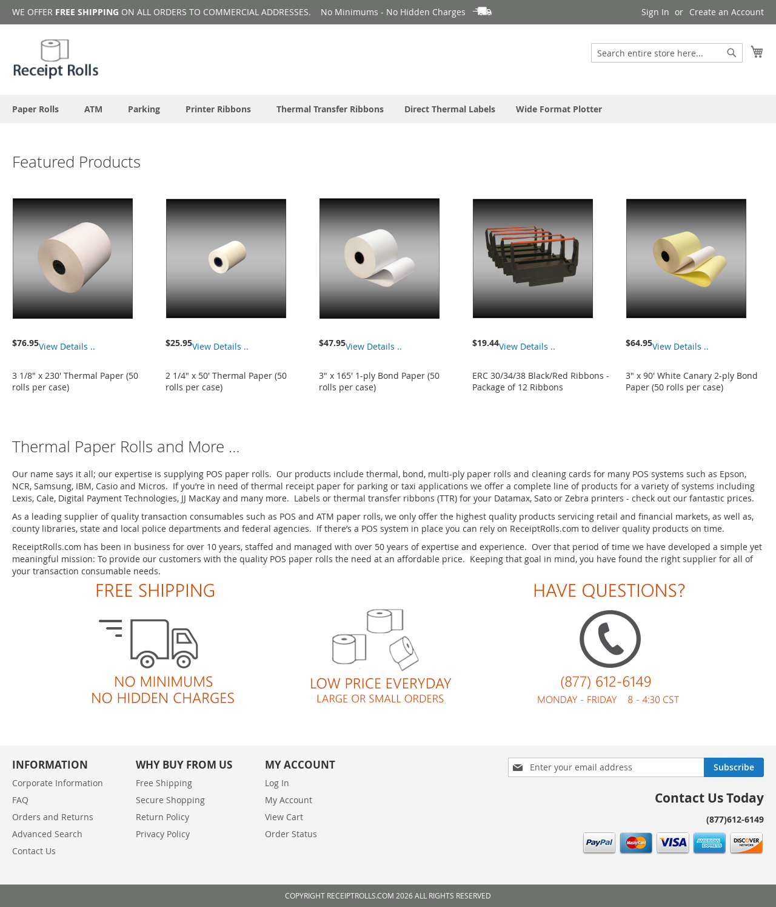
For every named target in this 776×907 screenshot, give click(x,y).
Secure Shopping (170, 800)
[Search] (732, 53)
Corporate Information (57, 783)
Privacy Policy (163, 834)
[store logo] (57, 59)
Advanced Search (47, 834)
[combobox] (667, 53)
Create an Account (726, 12)
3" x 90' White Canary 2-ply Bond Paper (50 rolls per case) (692, 381)
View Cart (284, 817)
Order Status (291, 834)
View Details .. (67, 346)
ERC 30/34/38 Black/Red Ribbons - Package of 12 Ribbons (540, 381)
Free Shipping (164, 783)
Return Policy (162, 817)
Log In (277, 783)
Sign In (655, 12)
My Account (288, 800)
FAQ (20, 800)
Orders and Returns (52, 817)
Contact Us (34, 851)
